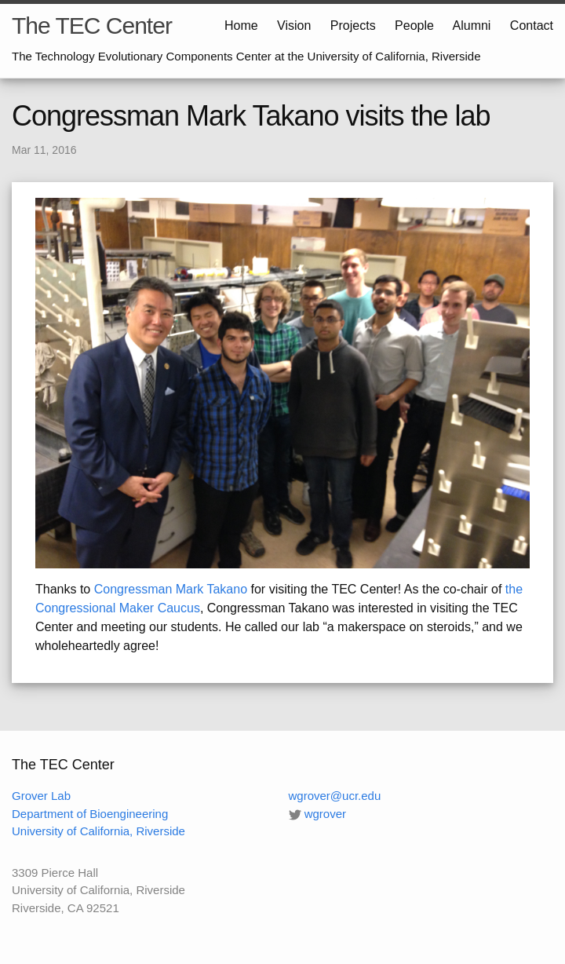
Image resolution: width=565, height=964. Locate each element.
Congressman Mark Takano (170, 589)
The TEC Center (92, 25)
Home (241, 25)
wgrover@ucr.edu (335, 795)
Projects (353, 25)
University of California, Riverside (98, 831)
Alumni (472, 25)
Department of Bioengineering (90, 813)
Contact (531, 25)
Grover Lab (41, 795)
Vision (294, 25)
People (414, 25)
